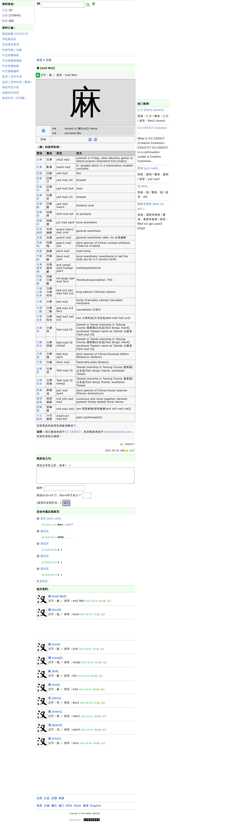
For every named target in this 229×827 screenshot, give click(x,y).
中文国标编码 (10, 71)
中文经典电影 (10, 55)
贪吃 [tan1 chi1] (50, 521)
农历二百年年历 (12, 76)
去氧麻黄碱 (39, 268)
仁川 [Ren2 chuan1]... (152, 110)
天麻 (39, 362)
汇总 (5, 10)
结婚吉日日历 (10, 92)
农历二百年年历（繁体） (17, 82)
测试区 (44, 534)
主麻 (39, 159)
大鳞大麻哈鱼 (39, 292)
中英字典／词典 (12, 50)
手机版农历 (9, 39)
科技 (5, 20)
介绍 (47, 809)
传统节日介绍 (10, 87)
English (95, 809)
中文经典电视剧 (12, 60)
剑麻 (39, 251)
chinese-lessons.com (117, 431)
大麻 (39, 301)
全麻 (39, 237)
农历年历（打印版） (15, 98)
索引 (54, 809)
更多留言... (44, 584)
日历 (39, 801)
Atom (77, 809)
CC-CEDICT (73, 431)
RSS (69, 809)
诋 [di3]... (144, 186)
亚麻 (39, 173)
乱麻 (39, 166)
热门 (61, 809)
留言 (86, 809)
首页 (39, 60)
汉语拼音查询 (10, 44)
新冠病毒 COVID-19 (15, 33)
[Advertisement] (17, 151)
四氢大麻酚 (39, 280)
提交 (66, 506)
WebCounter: (75, 823)
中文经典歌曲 (10, 65)
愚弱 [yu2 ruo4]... (149, 168)
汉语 (5, 15)
